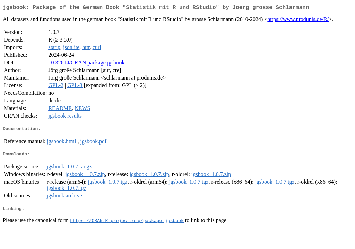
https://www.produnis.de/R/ (298, 21)
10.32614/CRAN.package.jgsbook (86, 64)
